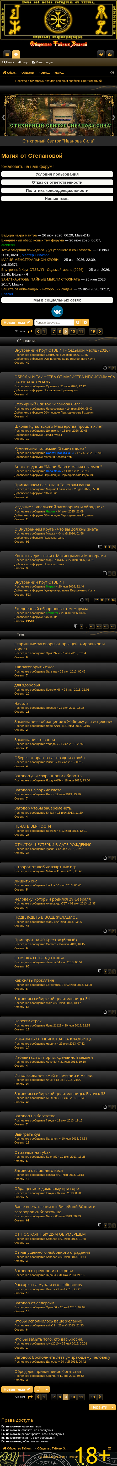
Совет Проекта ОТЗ (59, 452)
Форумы (63, 55)
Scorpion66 (53, 689)
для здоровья (27, 684)
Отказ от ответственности (57, 182)
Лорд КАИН (53, 725)
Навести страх (28, 1020)
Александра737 (56, 903)
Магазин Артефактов (58, 456)
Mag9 (49, 921)
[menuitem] (52, 1457)
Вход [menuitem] (102, 55)
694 (113, 626)
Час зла (21, 703)
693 (106, 626)
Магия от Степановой (32, 155)
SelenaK (51, 1156)
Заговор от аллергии (34, 1302)
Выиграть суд (27, 1134)
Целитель (52, 430)
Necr (49, 1216)
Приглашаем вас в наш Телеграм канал (52, 484)
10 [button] (73, 331)
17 (96, 600)
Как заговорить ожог (34, 666)
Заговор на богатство (35, 1115)
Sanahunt (52, 1138)
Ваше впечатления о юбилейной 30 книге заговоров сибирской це (54, 1209)
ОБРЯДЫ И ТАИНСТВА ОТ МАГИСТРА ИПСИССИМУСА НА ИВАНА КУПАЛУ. (64, 379)
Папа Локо (53, 471)
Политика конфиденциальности (57, 190)
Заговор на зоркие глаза (37, 789)
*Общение (50, 493)
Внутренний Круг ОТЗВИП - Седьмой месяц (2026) (42, 276)
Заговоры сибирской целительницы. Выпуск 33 (59, 1093)
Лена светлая (55, 408)
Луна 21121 (53, 1025)
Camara (51, 944)
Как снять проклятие (34, 980)
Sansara (51, 671)
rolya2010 (52, 1343)
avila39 (50, 1325)
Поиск (10, 62)
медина (51, 1043)
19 (107, 600)
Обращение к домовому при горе (46, 1188)
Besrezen (52, 830)
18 (102, 600)
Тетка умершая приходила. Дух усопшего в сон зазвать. (46, 256)
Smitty (50, 812)
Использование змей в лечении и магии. (53, 1075)
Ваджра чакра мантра (19, 242)
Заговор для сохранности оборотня (48, 775)
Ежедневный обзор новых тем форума (32, 247)
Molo (49, 1002)
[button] (30, 331)
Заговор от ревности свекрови (43, 1270)
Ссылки (8, 55)
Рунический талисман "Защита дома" (50, 448)
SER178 (51, 1097)
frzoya (50, 1120)
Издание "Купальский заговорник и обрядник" (59, 506)
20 (113, 600)
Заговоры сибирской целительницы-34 (52, 998)
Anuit (49, 1079)
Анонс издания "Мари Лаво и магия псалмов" (58, 466)
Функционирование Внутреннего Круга (69, 358)
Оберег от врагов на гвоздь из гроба (49, 757)
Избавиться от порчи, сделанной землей (53, 1057)
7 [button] (54, 331)
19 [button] (93, 331)
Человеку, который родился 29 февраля (52, 899)
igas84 (50, 848)
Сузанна (51, 386)
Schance (51, 1238)
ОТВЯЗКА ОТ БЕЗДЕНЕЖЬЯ (39, 957)
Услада (51, 743)
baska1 (50, 1174)
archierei (52, 613)
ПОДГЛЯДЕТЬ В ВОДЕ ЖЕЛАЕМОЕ (46, 917)
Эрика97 (51, 653)
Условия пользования (57, 174)
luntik (49, 885)
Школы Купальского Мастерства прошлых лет (58, 426)
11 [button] (81, 331)
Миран (50, 586)
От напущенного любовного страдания (52, 1252)
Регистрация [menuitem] (111, 55)
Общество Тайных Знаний (34, 54)
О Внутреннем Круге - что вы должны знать (56, 529)
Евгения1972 (54, 984)
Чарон (50, 511)
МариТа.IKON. (55, 560)
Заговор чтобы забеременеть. (43, 808)
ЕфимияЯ (52, 354)
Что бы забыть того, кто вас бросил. (48, 1339)
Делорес (51, 1361)
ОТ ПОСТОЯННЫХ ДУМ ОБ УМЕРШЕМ (50, 1234)
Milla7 (50, 871)
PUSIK (50, 762)
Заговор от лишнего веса (38, 1170)
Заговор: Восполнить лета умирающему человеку (62, 1357)
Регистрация (44, 62)
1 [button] (44, 331)
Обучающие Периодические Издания (68, 412)
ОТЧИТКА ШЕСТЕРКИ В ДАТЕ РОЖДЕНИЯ (53, 844)
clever (50, 962)
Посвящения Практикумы (61, 390)
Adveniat (51, 1061)
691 (92, 626)
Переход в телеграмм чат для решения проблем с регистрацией (58, 80)
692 (99, 626)
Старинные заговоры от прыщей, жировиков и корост (59, 646)
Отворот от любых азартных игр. (46, 866)
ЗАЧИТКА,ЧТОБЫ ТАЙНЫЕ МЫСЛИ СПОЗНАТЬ (40, 286)
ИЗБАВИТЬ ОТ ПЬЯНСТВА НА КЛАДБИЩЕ (53, 1038)
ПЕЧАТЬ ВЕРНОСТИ (32, 826)
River (49, 1289)
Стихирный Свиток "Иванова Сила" (58, 141)
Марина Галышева (58, 489)
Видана (51, 1275)
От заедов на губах (32, 1152)
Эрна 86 (51, 1307)
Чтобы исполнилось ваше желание (48, 1321)
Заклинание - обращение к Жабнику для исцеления (64, 721)
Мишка (50, 533)
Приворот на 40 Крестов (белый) (45, 939)
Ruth (49, 794)
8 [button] (60, 331)
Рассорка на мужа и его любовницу (48, 1284)
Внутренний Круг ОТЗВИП (39, 582)
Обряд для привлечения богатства (47, 1371)
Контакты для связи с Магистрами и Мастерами (60, 555)
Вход (25, 62)
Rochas (51, 707)
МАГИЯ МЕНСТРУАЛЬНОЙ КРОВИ (29, 266)
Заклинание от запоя (34, 739)
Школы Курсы (53, 434)
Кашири (51, 1375)
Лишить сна (26, 880)
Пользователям (54, 537)
